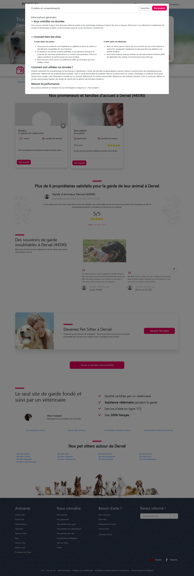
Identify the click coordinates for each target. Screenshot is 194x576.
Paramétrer (145, 8)
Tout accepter (159, 8)
